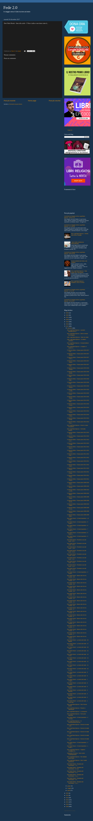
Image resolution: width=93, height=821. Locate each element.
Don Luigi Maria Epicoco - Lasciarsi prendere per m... (76, 330)
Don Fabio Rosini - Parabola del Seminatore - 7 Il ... (75, 764)
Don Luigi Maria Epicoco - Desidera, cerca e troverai (77, 281)
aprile (69, 790)
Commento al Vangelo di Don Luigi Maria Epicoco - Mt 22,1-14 (74, 217)
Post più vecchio (54, 101)
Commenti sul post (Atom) (15, 104)
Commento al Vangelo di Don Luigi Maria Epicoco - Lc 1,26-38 (74, 225)
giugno (69, 786)
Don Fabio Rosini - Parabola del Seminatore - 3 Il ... (75, 779)
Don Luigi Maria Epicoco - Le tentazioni (77, 711)
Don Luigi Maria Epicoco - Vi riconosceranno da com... (74, 721)
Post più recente (9, 101)
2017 (67, 326)
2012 (67, 799)
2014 (67, 795)
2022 (67, 315)
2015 (67, 793)
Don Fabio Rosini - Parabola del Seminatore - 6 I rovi (75, 768)
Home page (32, 101)
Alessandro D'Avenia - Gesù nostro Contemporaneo (76, 754)
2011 (67, 802)
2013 (67, 797)
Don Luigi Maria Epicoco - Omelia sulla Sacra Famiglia (79, 234)
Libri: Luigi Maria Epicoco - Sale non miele (77, 337)
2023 (67, 312)
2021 (67, 317)
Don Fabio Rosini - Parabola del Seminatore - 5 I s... (75, 771)
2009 (67, 806)
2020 (67, 319)
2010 (67, 804)
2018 (67, 324)
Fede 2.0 (10, 7)
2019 (67, 321)
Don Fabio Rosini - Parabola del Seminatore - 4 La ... (75, 775)
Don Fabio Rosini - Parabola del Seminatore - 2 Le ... (75, 782)
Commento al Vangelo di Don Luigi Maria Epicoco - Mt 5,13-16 (74, 253)
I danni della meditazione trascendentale (77, 243)
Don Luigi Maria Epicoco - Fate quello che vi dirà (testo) (79, 271)
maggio (69, 788)
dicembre (69, 328)
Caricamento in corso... (70, 810)
